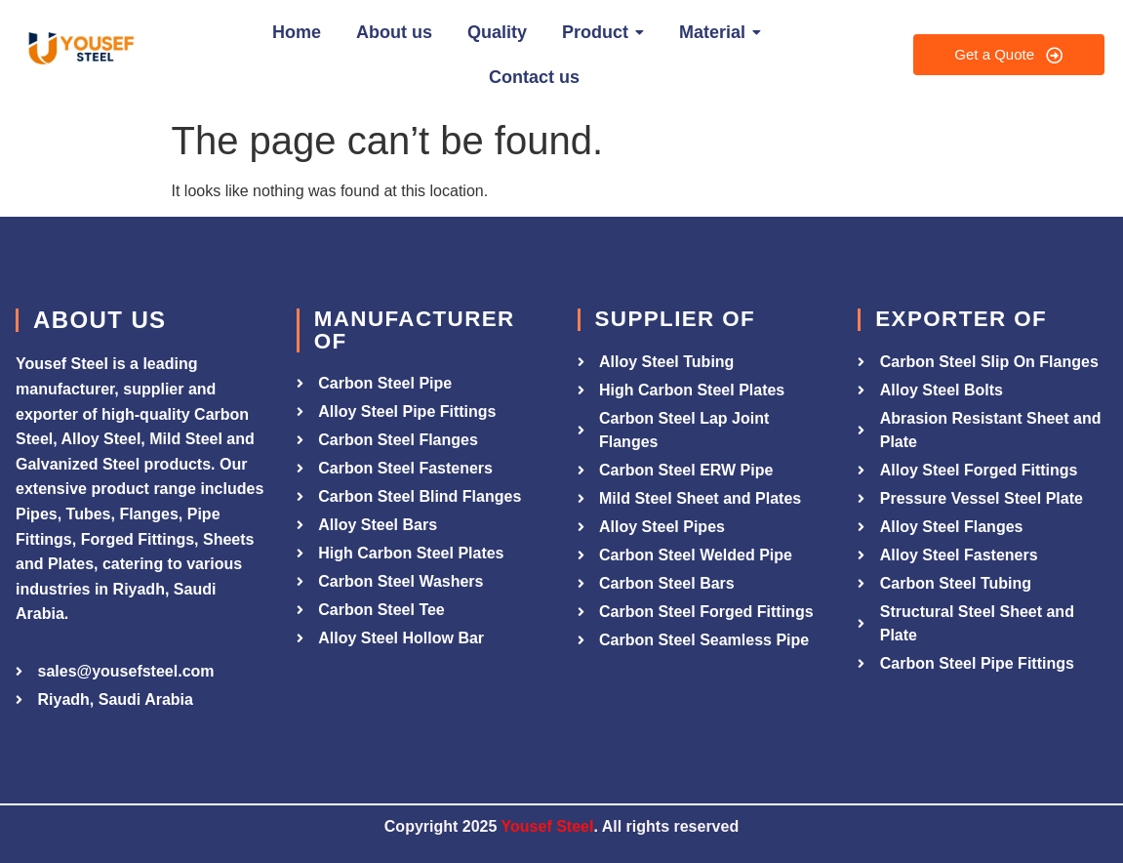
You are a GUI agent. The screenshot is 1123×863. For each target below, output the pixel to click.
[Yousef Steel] (79, 51)
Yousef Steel (547, 826)
